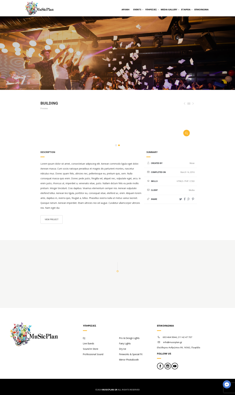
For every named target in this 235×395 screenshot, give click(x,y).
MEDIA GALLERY (169, 9)
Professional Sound (93, 354)
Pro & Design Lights (129, 338)
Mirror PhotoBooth (129, 359)
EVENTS (137, 9)
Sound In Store (90, 348)
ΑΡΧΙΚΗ (125, 9)
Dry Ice (122, 348)
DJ (84, 338)
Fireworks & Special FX (130, 354)
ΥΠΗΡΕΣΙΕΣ (151, 9)
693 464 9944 (170, 337)
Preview (44, 108)
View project (51, 219)
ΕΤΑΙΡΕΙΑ (185, 9)
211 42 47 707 (185, 337)
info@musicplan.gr (172, 342)
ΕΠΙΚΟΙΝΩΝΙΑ (201, 9)
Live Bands (88, 343)
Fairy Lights (125, 343)
